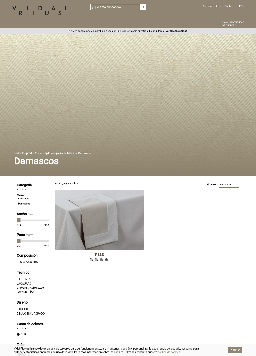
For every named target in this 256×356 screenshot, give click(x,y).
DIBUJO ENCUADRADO (31, 313)
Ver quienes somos (176, 31)
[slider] (19, 220)
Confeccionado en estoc (62, 24)
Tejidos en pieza (25, 24)
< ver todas (22, 189)
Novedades (132, 24)
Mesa (70, 153)
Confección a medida (102, 24)
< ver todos (22, 328)
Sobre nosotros (212, 6)
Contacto (230, 6)
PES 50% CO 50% (27, 262)
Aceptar (235, 349)
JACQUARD (24, 283)
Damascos (24, 203)
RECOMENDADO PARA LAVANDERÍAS (31, 290)
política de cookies (168, 352)
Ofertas (152, 24)
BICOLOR (22, 309)
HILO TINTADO (25, 279)
